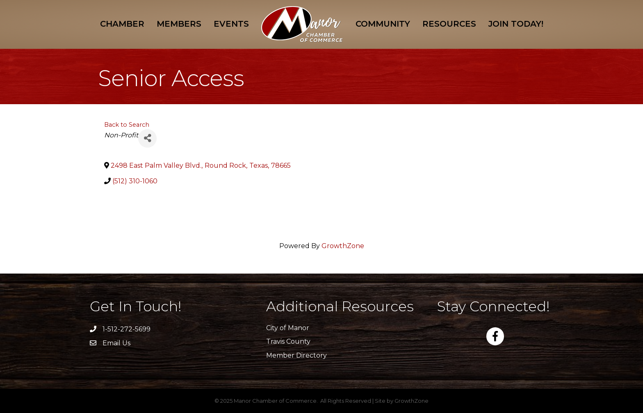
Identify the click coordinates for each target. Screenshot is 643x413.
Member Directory (296, 355)
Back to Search (126, 124)
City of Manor (287, 328)
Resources (449, 24)
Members (179, 24)
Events (231, 24)
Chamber (122, 24)
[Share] (147, 138)
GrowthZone (343, 246)
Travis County (288, 341)
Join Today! (515, 24)
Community (383, 24)
